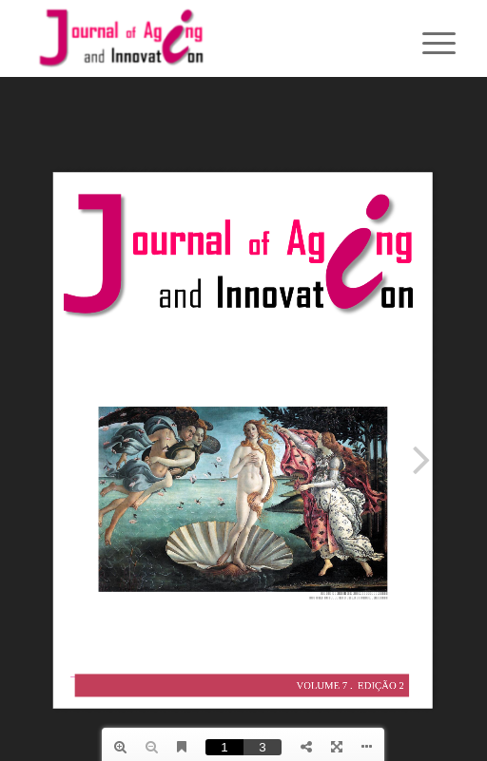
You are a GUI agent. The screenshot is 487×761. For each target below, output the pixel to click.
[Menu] (424, 40)
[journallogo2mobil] (201, 38)
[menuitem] (424, 40)
